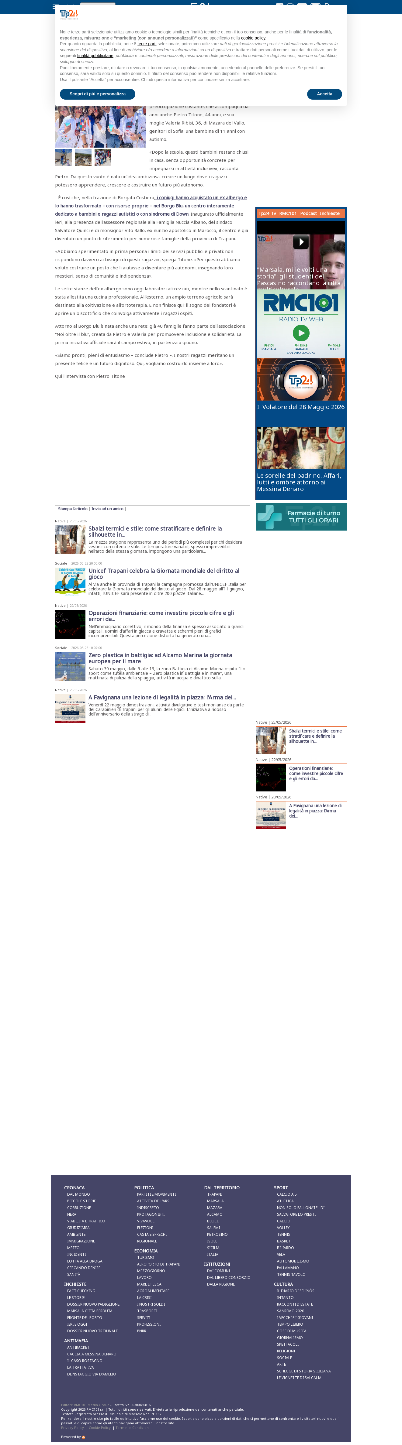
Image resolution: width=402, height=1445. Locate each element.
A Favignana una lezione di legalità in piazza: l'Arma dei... (315, 810)
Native (60, 521)
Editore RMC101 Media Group (85, 1404)
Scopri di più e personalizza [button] (98, 93)
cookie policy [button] (253, 38)
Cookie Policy (100, 1427)
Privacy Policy (72, 1427)
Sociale (61, 563)
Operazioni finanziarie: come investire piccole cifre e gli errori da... (316, 773)
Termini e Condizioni (133, 1427)
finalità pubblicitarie (95, 55)
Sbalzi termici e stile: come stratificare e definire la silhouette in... (315, 736)
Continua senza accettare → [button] (312, 14)
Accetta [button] (324, 93)
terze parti (146, 43)
